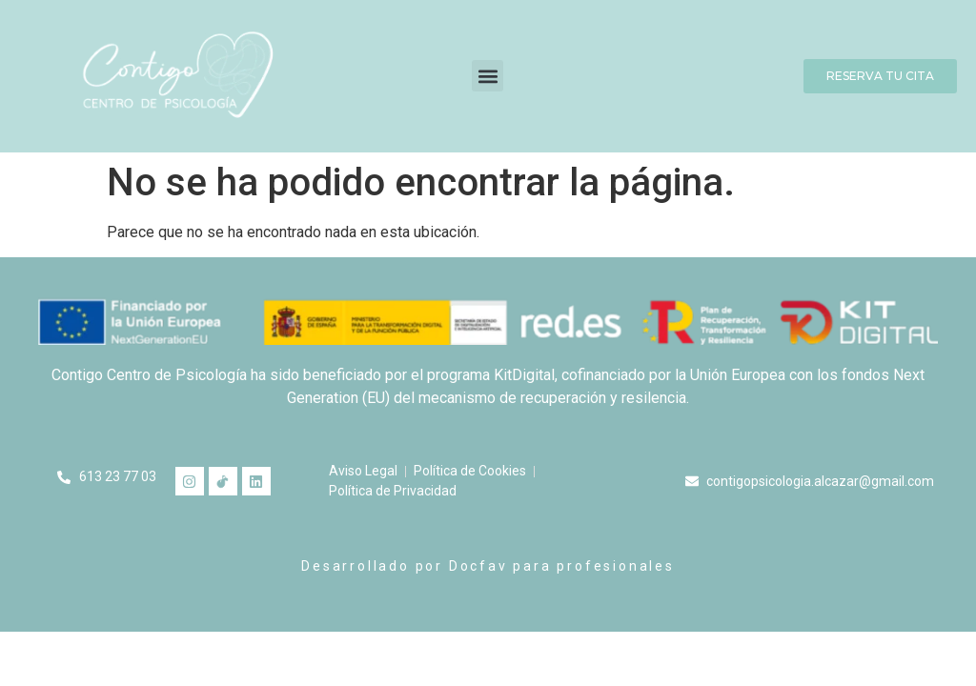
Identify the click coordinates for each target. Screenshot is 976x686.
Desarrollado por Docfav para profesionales (488, 566)
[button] (487, 75)
